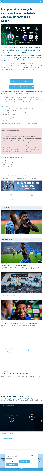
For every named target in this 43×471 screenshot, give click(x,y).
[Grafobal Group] (32, 435)
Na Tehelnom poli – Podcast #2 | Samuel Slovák (14, 383)
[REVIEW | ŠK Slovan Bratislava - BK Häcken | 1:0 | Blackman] (21, 310)
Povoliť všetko (12, 464)
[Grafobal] (11, 429)
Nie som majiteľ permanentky (21, 87)
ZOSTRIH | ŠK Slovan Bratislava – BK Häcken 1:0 (15, 265)
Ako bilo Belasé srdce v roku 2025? (11, 295)
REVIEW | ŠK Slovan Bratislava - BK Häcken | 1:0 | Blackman (18, 323)
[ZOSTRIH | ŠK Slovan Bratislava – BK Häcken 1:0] (21, 252)
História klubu (21, 416)
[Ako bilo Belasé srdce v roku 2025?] (21, 282)
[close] (36, 450)
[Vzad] (1, 408)
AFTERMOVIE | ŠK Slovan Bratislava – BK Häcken (15, 345)
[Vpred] (41, 408)
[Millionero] (32, 429)
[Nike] (21, 424)
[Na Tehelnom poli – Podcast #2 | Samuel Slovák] (21, 376)
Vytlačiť (32, 199)
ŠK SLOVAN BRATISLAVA (10, 1)
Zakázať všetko (24, 461)
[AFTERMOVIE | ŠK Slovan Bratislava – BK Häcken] (21, 338)
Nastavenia (12, 461)
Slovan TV (8, 263)
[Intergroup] (11, 435)
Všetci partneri (21, 438)
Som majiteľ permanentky (21, 81)
